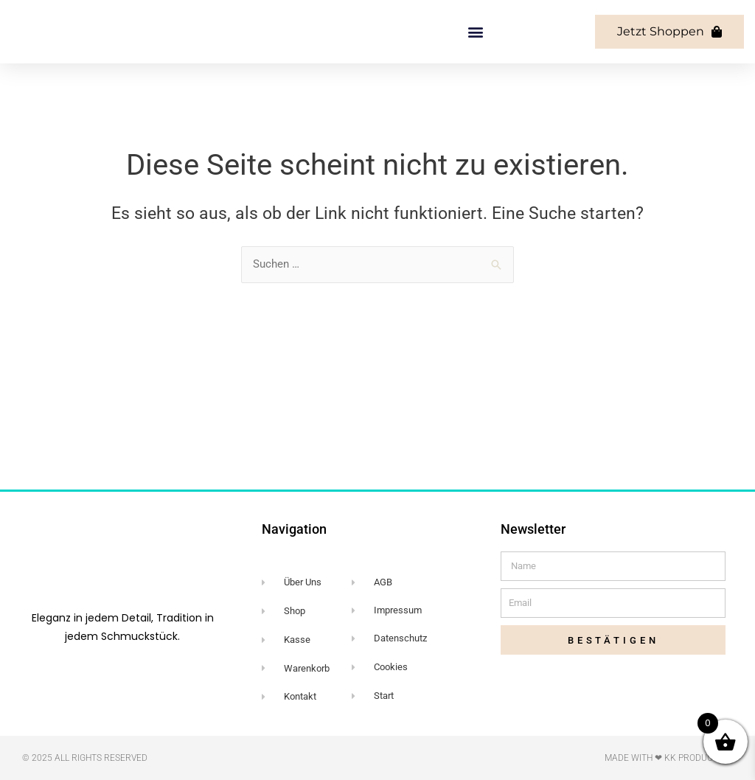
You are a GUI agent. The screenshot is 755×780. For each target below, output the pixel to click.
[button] (475, 94)
